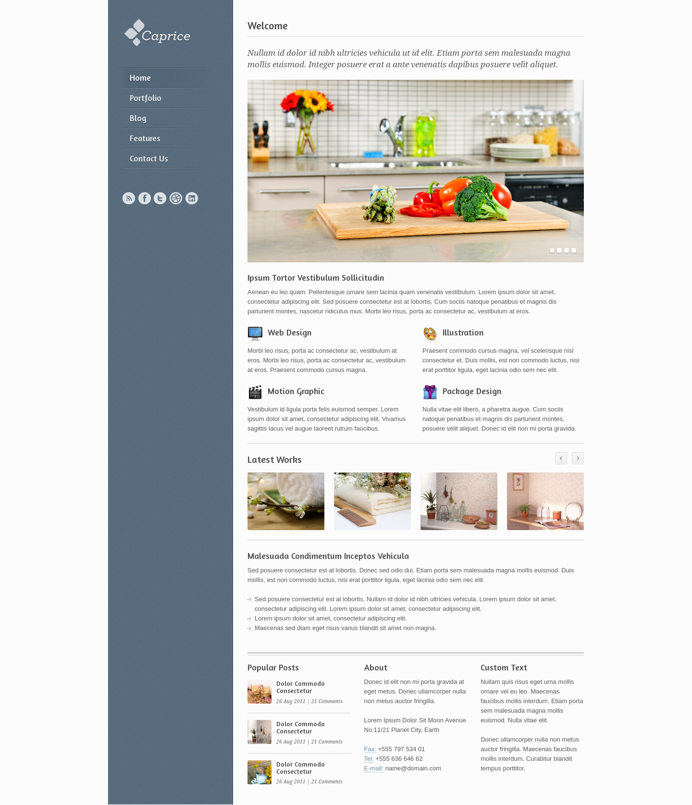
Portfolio (145, 98)
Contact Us (149, 158)
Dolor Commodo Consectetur (300, 686)
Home (140, 78)
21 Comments (327, 701)
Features (145, 138)
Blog (138, 118)
